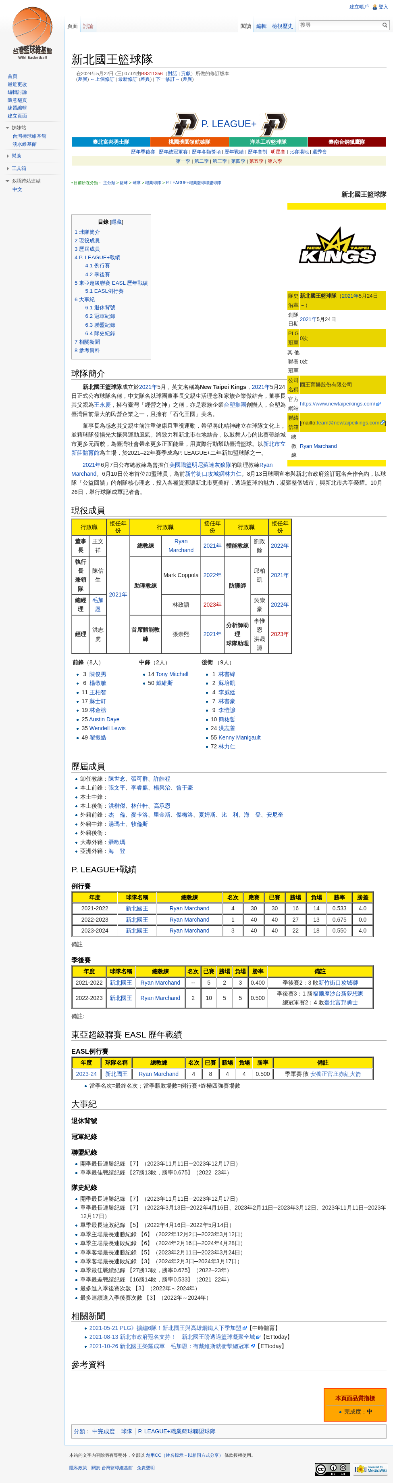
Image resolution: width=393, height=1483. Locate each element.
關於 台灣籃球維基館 (112, 1467)
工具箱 (19, 168)
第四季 (238, 161)
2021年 (350, 296)
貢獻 (186, 73)
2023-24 (86, 1074)
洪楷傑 (116, 805)
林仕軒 (139, 805)
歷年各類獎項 (206, 151)
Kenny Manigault (239, 737)
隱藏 (116, 222)
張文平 (116, 787)
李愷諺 (226, 710)
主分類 (109, 183)
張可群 (139, 778)
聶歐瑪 (116, 842)
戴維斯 (164, 683)
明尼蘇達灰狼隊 (211, 465)
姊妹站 (19, 127)
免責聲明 (146, 1467)
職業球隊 (153, 183)
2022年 (280, 545)
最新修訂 (127, 79)
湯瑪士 (116, 824)
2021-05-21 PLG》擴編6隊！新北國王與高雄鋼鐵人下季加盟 (165, 1328)
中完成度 (103, 1431)
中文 (17, 189)
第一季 (183, 161)
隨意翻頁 (17, 100)
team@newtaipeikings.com (348, 423)
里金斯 (162, 814)
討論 (88, 26)
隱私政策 (78, 1467)
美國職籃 (180, 465)
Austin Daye (104, 719)
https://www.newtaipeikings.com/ (337, 404)
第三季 (219, 161)
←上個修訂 (102, 79)
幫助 (16, 156)
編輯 (261, 26)
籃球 (124, 183)
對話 (172, 73)
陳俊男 (97, 674)
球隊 (137, 183)
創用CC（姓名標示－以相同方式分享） (184, 1455)
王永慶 (102, 404)
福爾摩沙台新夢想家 (338, 993)
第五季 (256, 161)
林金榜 (97, 710)
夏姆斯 (207, 814)
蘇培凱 (226, 683)
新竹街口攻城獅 (205, 474)
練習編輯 (17, 108)
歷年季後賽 (143, 151)
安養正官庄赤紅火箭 (335, 1074)
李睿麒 (139, 787)
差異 (82, 79)
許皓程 (162, 778)
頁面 (72, 26)
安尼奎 (274, 814)
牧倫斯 (139, 824)
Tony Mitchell (172, 674)
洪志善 (226, 728)
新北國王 (137, 908)
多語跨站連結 (26, 181)
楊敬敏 (97, 683)
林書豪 (226, 701)
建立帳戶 (359, 7)
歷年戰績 (234, 151)
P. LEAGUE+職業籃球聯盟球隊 (193, 183)
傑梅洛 (184, 814)
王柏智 (97, 692)
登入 (383, 7)
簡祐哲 (226, 719)
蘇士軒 (97, 701)
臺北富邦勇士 (341, 1002)
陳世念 (116, 778)
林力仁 (233, 474)
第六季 (275, 161)
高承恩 (162, 805)
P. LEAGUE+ (229, 123)
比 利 (229, 814)
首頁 (12, 76)
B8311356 (152, 73)
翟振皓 (97, 737)
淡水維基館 (24, 144)
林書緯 (226, 674)
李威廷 (226, 692)
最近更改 (17, 84)
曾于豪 (184, 787)
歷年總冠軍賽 (173, 151)
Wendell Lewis (107, 728)
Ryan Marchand (318, 446)
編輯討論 (17, 92)
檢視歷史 (282, 26)
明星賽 (278, 151)
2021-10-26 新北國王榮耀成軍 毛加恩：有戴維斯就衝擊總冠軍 (169, 1346)
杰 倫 (116, 814)
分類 (79, 1431)
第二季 (201, 161)
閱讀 (246, 26)
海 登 (252, 814)
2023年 (213, 604)
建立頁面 (17, 116)
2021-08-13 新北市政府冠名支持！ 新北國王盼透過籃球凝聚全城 (172, 1337)
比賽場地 (299, 151)
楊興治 (162, 787)
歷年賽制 (257, 151)
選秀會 (319, 151)
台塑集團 (235, 404)
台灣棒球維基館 (29, 136)
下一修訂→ (168, 79)
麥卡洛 (139, 814)
